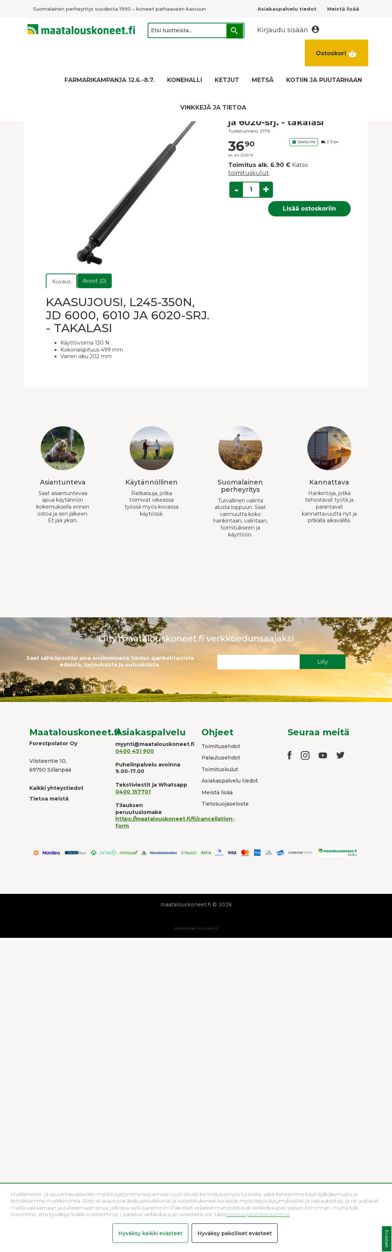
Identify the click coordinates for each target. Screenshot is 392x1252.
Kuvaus (61, 281)
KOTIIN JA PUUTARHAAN (324, 80)
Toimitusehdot (220, 746)
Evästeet (386, 1239)
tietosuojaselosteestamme (258, 1214)
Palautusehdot (220, 757)
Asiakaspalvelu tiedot (229, 780)
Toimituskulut (219, 769)
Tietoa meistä (49, 798)
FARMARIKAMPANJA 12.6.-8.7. (109, 80)
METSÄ (263, 80)
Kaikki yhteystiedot (56, 788)
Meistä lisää (217, 792)
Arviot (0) (94, 281)
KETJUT (227, 80)
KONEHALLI (184, 80)
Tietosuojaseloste (225, 803)
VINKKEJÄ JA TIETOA (213, 107)
